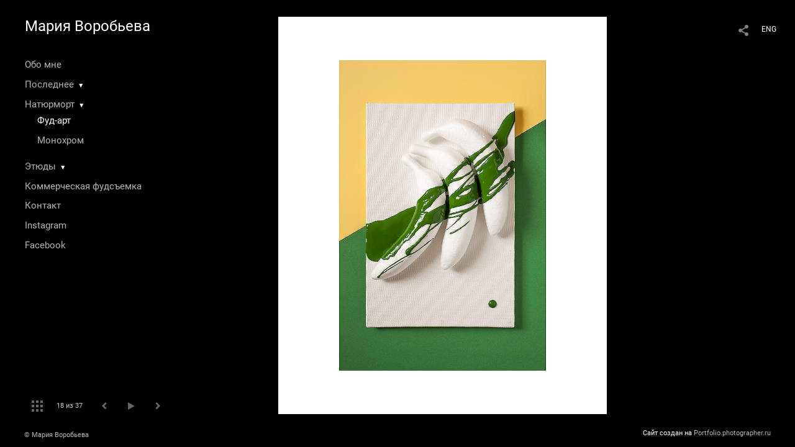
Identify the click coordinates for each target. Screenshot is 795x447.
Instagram (45, 225)
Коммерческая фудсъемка (83, 186)
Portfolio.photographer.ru (732, 433)
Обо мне (43, 64)
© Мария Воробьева (56, 435)
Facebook (45, 245)
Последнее (49, 84)
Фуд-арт (54, 120)
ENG (768, 29)
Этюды (40, 166)
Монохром (60, 140)
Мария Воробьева (87, 26)
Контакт (43, 205)
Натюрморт (50, 104)
